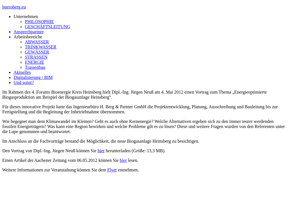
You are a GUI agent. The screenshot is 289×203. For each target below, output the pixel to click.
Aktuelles (22, 72)
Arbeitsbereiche (28, 36)
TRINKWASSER (40, 47)
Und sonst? (24, 82)
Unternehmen (26, 16)
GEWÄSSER (37, 52)
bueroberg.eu (14, 7)
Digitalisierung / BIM (33, 77)
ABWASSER (37, 41)
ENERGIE (34, 62)
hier (101, 150)
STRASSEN (36, 57)
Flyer (112, 169)
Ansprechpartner (29, 31)
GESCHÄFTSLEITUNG (47, 26)
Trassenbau (35, 67)
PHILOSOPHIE (39, 21)
